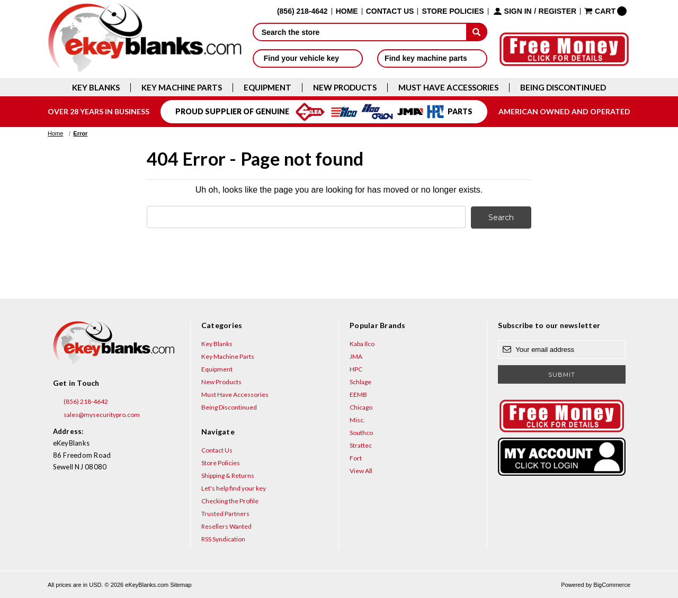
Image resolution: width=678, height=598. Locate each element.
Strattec (361, 445)
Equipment (267, 87)
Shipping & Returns (227, 475)
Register (558, 11)
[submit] (476, 32)
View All (361, 470)
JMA (356, 356)
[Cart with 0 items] (605, 11)
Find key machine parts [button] (432, 58)
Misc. (357, 419)
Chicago (361, 407)
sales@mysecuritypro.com (96, 414)
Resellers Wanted (226, 526)
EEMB (358, 394)
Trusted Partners (225, 513)
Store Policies (453, 11)
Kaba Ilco (362, 343)
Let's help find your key (233, 488)
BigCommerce (611, 584)
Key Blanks (96, 87)
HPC (356, 369)
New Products (345, 87)
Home (347, 11)
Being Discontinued (563, 87)
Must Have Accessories (448, 87)
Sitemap (180, 584)
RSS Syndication (223, 538)
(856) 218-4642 (80, 401)
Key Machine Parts (181, 87)
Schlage (360, 381)
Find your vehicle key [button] (307, 58)
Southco (361, 432)
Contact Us (390, 11)
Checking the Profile (229, 500)
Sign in (518, 11)
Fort (356, 457)
